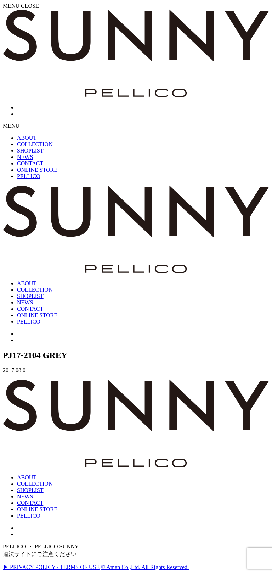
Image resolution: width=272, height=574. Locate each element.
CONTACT (30, 503)
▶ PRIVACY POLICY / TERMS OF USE (51, 567)
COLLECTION (34, 484)
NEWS (25, 496)
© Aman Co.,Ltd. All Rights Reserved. (145, 567)
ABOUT (26, 477)
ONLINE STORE (37, 509)
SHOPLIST (30, 490)
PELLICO (28, 516)
